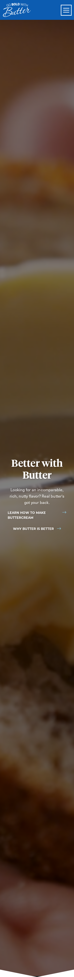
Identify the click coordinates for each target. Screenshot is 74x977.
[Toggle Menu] (66, 10)
